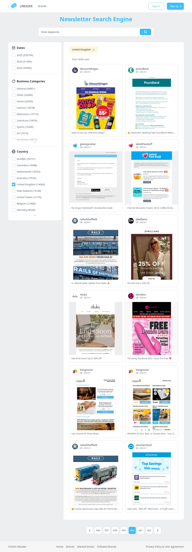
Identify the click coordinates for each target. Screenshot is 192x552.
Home (59, 546)
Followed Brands (106, 546)
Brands (42, 6)
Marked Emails (85, 546)
